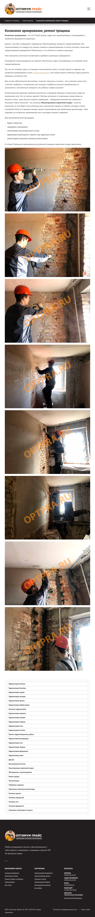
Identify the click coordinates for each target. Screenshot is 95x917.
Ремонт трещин (14, 777)
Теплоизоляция (14, 781)
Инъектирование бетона (17, 764)
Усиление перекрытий (16, 798)
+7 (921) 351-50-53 (70, 890)
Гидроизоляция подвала (17, 722)
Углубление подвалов (16, 785)
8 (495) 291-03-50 (70, 875)
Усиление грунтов (15, 793)
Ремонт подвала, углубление (14, 879)
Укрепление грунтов (11, 876)
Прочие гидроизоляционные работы (21, 734)
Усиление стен (14, 802)
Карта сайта (85, 909)
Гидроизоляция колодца (17, 696)
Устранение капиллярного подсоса (21, 810)
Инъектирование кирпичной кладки (21, 768)
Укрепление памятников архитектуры (22, 789)
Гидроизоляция (10, 882)
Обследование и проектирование (20, 772)
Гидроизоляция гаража (16, 692)
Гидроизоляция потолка (17, 730)
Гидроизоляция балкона (17, 684)
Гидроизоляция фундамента (18, 751)
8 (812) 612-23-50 (70, 880)
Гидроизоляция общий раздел (19, 705)
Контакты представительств (73, 898)
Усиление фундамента (16, 806)
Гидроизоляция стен (16, 743)
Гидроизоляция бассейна (17, 688)
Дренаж (11, 760)
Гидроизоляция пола (16, 726)
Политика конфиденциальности (65, 909)
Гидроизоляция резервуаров (18, 739)
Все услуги (8, 885)
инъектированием (41, 72)
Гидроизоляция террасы (17, 747)
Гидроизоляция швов (16, 755)
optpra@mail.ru (69, 885)
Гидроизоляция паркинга (17, 713)
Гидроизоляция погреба (17, 718)
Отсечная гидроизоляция (17, 709)
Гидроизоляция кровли (17, 701)
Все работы (38, 888)
